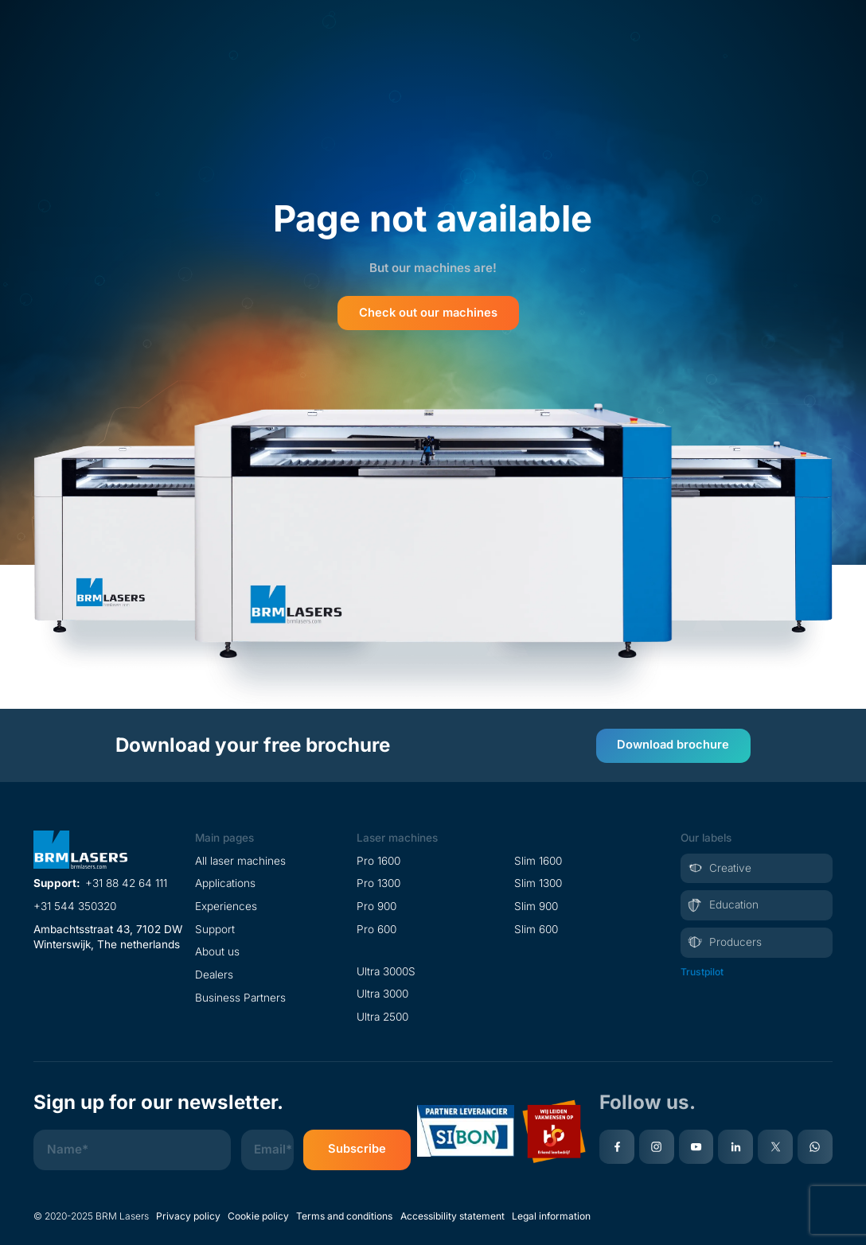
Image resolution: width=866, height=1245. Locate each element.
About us (217, 949)
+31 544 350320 (74, 903)
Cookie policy (258, 1214)
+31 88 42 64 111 (126, 880)
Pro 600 (376, 926)
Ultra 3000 (382, 991)
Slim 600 (536, 926)
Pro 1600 (378, 858)
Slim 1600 (538, 858)
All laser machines (240, 858)
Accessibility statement (452, 1214)
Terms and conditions (344, 1214)
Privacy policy (188, 1214)
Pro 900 (376, 903)
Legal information (551, 1214)
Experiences (226, 903)
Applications (225, 880)
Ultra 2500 (382, 1014)
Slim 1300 (538, 880)
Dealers (214, 972)
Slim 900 (536, 903)
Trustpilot (702, 969)
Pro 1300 (378, 880)
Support (215, 926)
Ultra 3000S (386, 969)
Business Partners (240, 995)
